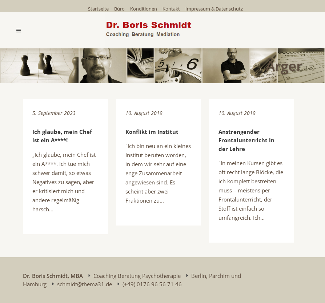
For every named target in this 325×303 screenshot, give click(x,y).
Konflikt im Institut (151, 131)
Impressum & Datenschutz (214, 8)
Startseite (98, 8)
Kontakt (171, 8)
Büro (119, 8)
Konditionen (143, 8)
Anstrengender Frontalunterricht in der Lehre (246, 140)
